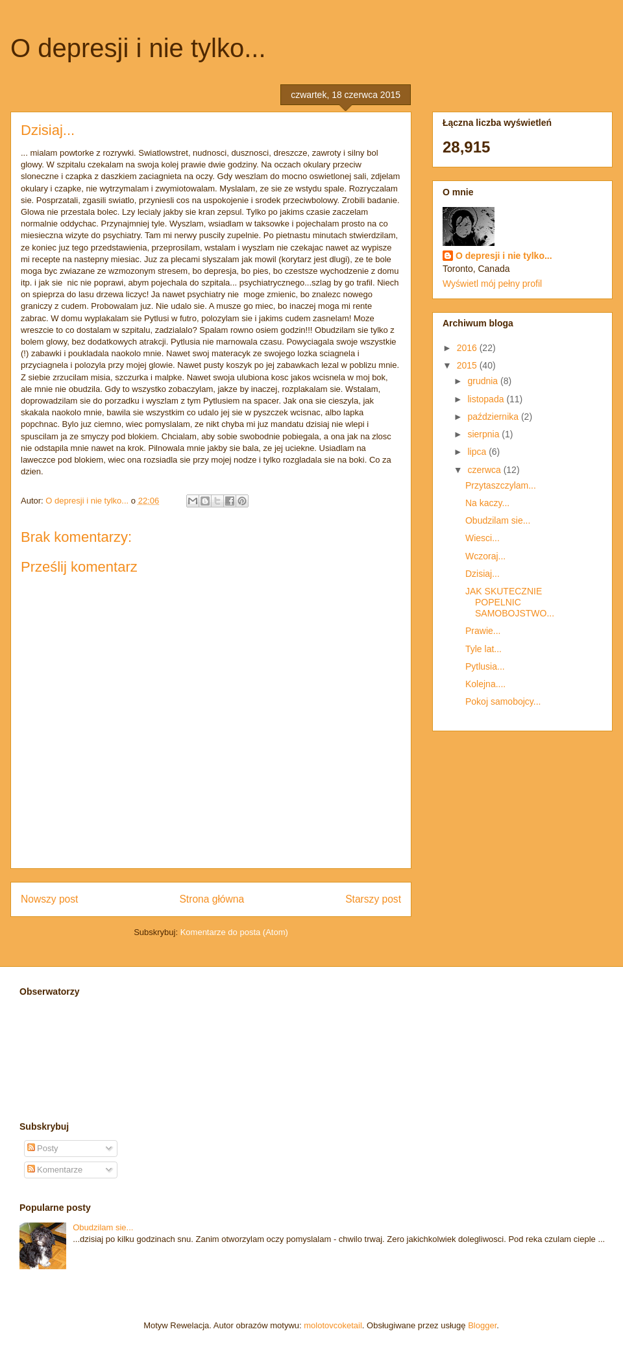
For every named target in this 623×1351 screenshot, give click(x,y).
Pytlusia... (485, 666)
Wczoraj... (485, 556)
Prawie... (482, 631)
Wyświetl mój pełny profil (492, 283)
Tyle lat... (483, 649)
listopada (486, 399)
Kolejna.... (485, 684)
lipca (478, 451)
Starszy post (373, 899)
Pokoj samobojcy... (503, 701)
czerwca (485, 470)
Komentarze (55, 1170)
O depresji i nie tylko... (138, 48)
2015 (468, 365)
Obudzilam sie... (497, 520)
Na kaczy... (487, 503)
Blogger (482, 1325)
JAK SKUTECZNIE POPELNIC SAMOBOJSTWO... (509, 602)
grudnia (483, 381)
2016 (468, 348)
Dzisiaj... (482, 573)
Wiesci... (482, 538)
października (494, 416)
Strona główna (211, 899)
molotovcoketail (333, 1325)
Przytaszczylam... (500, 485)
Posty (42, 1148)
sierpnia (484, 434)
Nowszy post (49, 899)
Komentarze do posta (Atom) (234, 932)
